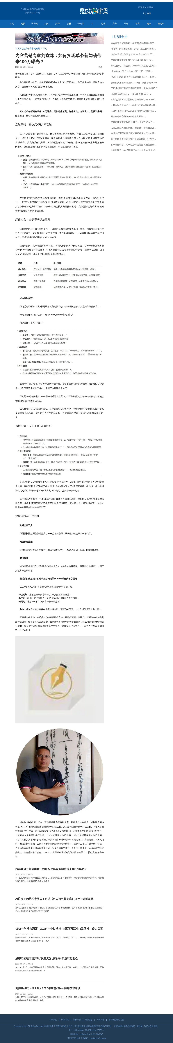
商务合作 (100, 1020)
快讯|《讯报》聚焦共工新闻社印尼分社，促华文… (134, 77)
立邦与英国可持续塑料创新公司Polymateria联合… (134, 99)
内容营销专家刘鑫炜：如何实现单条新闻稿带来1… (134, 43)
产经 (57, 23)
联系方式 (65, 1020)
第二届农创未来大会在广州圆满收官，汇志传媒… (134, 139)
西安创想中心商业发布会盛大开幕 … (128, 116)
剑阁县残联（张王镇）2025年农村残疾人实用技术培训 (134, 66)
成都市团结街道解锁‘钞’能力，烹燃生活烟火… (133, 122)
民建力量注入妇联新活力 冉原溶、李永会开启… (133, 128)
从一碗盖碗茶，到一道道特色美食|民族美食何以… (134, 144)
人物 (46, 23)
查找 (146, 13)
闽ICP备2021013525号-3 (94, 1030)
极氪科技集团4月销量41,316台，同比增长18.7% (134, 82)
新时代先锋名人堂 (116, 1020)
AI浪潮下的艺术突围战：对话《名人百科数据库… (134, 49)
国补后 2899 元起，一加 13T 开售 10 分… (131, 94)
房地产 (161, 23)
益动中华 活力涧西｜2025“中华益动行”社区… (132, 54)
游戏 (103, 23)
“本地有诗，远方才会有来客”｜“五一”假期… (131, 71)
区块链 (34, 23)
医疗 (126, 23)
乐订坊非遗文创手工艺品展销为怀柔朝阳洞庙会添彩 (134, 111)
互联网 (80, 23)
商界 (23, 23)
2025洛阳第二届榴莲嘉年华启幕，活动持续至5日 (134, 88)
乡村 (69, 23)
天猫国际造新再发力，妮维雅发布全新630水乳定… (134, 105)
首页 (11, 23)
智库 (137, 23)
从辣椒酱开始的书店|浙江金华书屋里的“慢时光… (134, 150)
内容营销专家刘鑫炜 (30, 48)
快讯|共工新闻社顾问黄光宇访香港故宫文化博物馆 (134, 133)
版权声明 (77, 1020)
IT (92, 23)
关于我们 (53, 1020)
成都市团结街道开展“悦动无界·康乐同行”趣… (132, 60)
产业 (115, 23)
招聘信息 (88, 1020)
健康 (149, 23)
